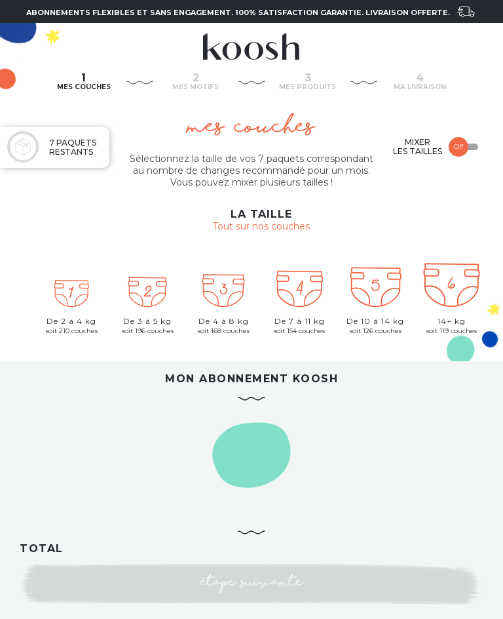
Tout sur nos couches (261, 226)
